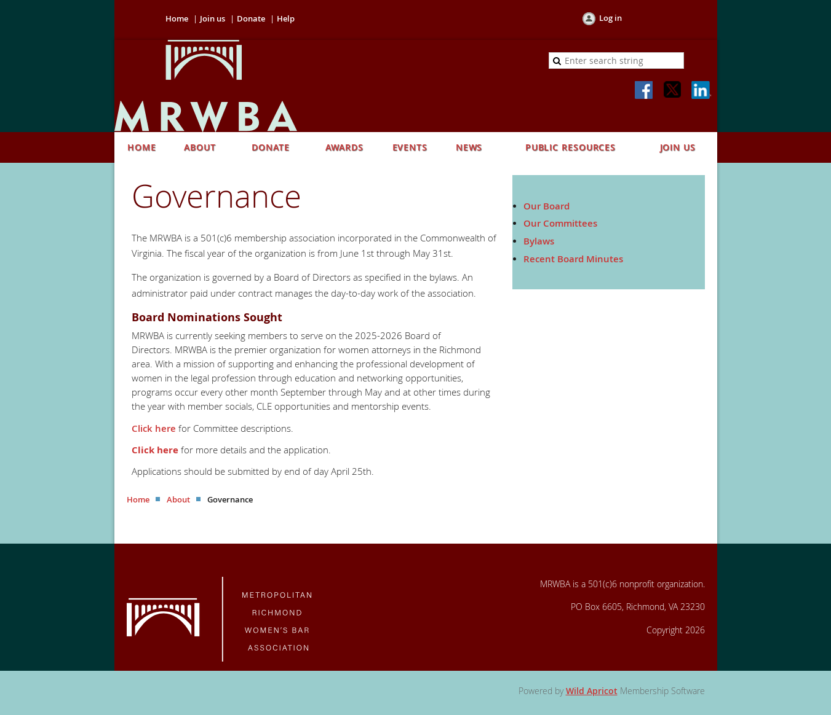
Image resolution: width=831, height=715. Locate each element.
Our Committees (560, 223)
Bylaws (538, 241)
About (178, 499)
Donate (251, 18)
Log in (610, 17)
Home (176, 18)
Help (286, 18)
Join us (212, 18)
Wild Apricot (592, 691)
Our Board (546, 206)
